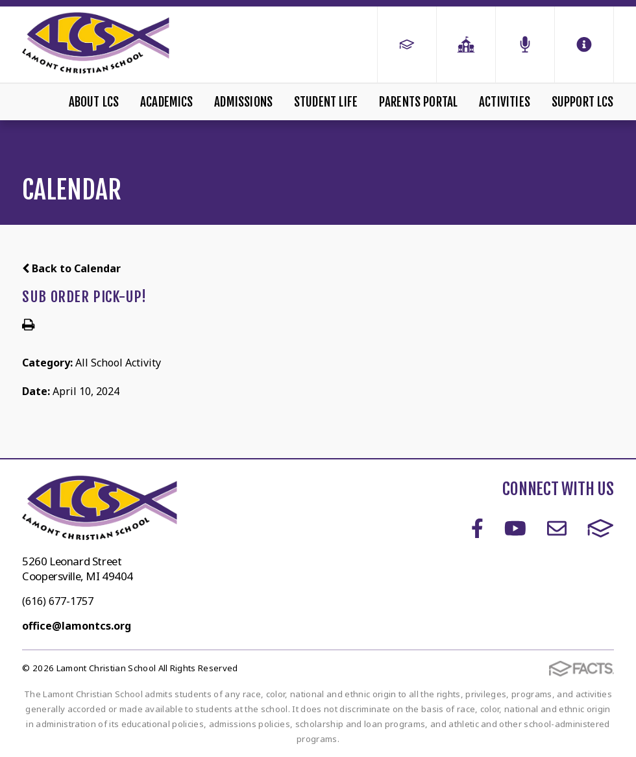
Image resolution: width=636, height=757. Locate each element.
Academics (166, 102)
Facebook (477, 528)
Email (557, 528)
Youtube (515, 528)
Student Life (326, 102)
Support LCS (583, 102)
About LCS (94, 102)
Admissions (243, 102)
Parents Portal (418, 102)
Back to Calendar (71, 268)
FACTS (600, 528)
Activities (504, 102)
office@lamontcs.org (76, 626)
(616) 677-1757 (57, 601)
